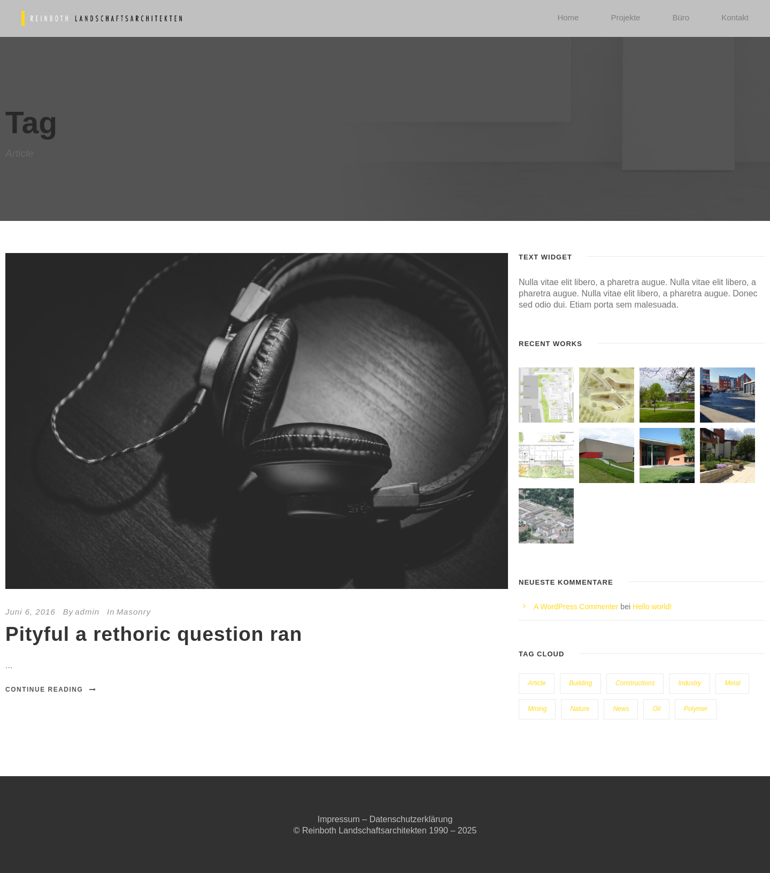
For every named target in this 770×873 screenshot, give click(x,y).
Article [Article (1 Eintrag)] (536, 683)
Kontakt (735, 17)
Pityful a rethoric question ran (153, 634)
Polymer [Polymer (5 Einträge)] (695, 709)
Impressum (339, 819)
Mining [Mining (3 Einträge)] (537, 709)
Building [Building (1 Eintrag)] (580, 683)
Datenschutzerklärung (411, 819)
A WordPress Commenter (576, 606)
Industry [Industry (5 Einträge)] (689, 683)
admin (87, 611)
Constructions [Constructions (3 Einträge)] (634, 683)
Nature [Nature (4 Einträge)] (579, 709)
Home (568, 17)
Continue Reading (51, 689)
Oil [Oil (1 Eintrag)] (656, 709)
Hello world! (652, 606)
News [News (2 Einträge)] (621, 709)
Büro (680, 17)
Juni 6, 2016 (30, 611)
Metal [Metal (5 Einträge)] (732, 683)
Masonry (134, 611)
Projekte (625, 17)
